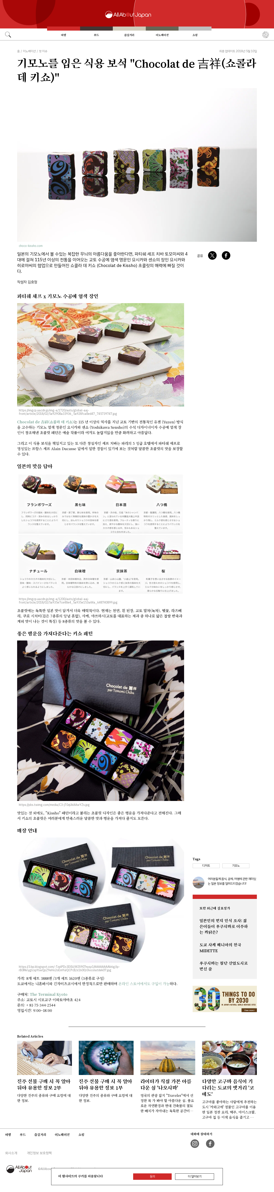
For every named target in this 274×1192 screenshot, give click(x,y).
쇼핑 (195, 35)
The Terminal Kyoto (48, 994)
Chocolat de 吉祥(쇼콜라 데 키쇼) (45, 421)
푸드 (96, 35)
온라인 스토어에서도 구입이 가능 (144, 983)
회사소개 (11, 1153)
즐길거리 (129, 35)
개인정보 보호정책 (39, 1153)
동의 (152, 1176)
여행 (63, 35)
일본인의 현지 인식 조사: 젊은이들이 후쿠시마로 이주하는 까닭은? (224, 926)
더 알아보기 (194, 1176)
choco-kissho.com (31, 246)
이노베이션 (162, 35)
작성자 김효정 (27, 282)
